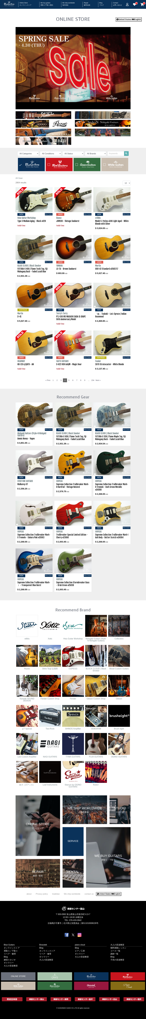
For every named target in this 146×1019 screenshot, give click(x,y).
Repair (87, 3)
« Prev (47, 380)
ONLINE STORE (73, 19)
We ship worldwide (68, 3)
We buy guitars (47, 3)
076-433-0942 (75, 920)
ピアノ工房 (80, 951)
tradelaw (55, 894)
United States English (128, 19)
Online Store (25, 3)
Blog (101, 3)
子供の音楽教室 (117, 960)
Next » (98, 380)
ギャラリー (9, 963)
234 (92, 380)
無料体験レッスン (118, 948)
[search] (126, 153)
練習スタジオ (10, 960)
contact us (89, 894)
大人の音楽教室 (11, 966)
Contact (117, 3)
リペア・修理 (10, 954)
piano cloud (80, 945)
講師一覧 (114, 954)
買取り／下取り (11, 951)
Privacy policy (42, 894)
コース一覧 (115, 951)
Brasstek (43, 945)
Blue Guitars (9, 945)
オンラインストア (12, 948)
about (29, 894)
